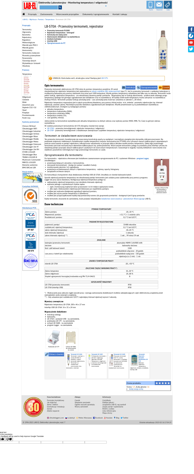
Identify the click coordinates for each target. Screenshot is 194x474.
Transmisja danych (29, 61)
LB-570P (50, 130)
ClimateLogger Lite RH (30, 149)
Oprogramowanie (149, 87)
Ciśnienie (25, 100)
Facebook (98, 418)
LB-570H (26, 87)
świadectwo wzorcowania (111, 199)
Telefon (151, 10)
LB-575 (26, 89)
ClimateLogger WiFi (29, 129)
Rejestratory (26, 37)
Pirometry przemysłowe (31, 55)
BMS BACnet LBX (29, 167)
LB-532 (26, 78)
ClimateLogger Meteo (30, 142)
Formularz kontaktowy (55, 400)
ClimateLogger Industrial (31, 131)
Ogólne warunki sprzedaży (85, 404)
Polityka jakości (108, 402)
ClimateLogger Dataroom (31, 144)
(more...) (27, 76)
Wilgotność (26, 97)
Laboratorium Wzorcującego (134, 199)
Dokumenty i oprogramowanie (96, 14)
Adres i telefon (52, 404)
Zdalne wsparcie (53, 411)
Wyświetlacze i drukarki (31, 63)
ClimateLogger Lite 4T (30, 147)
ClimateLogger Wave (30, 136)
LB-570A (26, 85)
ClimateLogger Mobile (30, 139)
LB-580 (26, 91)
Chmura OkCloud (29, 126)
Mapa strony (107, 413)
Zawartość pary (28, 105)
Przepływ (25, 113)
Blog (116, 418)
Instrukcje (130, 87)
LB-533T (26, 80)
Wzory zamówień (81, 407)
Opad (24, 110)
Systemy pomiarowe (30, 122)
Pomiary (25, 70)
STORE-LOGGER (28, 152)
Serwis (49, 409)
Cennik (168, 10)
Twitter (124, 418)
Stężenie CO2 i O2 (29, 107)
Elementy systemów (29, 165)
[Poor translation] (9, 439)
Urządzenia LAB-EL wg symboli (114, 404)
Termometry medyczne (31, 53)
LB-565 (26, 83)
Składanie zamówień (82, 402)
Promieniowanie (28, 115)
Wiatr (24, 102)
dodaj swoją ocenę (136, 389)
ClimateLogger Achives (30, 134)
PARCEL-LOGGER (29, 162)
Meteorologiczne (28, 42)
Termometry (26, 29)
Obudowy (26, 66)
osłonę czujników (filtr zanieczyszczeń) (105, 91)
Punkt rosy (26, 118)
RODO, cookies (108, 409)
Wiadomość (159, 10)
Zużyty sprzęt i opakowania (112, 407)
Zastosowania (46, 14)
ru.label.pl (70, 418)
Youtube (108, 418)
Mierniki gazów (28, 48)
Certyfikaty (106, 400)
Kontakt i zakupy (120, 14)
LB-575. (104, 78)
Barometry (26, 35)
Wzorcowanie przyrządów (67, 14)
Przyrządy (32, 14)
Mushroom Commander (31, 160)
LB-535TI (27, 82)
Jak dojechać (52, 402)
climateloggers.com (55, 418)
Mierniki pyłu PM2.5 (30, 45)
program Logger (142, 158)
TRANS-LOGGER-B (29, 157)
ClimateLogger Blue (29, 155)
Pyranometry (27, 58)
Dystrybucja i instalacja (55, 407)
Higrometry (26, 32)
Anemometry (27, 50)
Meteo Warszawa (84, 418)
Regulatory (26, 40)
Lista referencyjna (109, 411)
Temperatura (27, 74)
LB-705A (26, 93)
